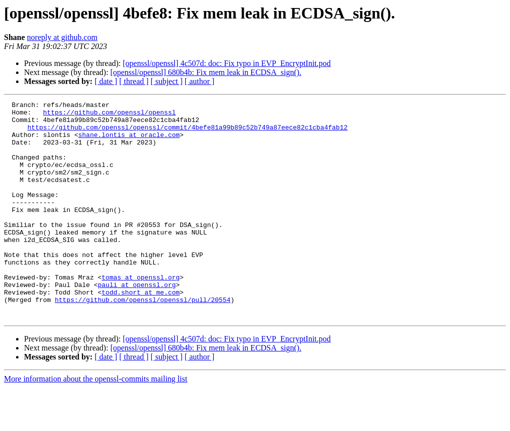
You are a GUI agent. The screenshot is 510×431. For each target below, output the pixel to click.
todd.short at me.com (141, 331)
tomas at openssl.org (141, 313)
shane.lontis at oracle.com (129, 142)
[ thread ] (134, 81)
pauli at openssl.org (137, 322)
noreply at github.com (62, 37)
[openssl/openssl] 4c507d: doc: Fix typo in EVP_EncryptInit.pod (227, 63)
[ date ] (106, 81)
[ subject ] (167, 81)
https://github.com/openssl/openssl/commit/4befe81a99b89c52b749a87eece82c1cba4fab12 (188, 133)
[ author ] (200, 81)
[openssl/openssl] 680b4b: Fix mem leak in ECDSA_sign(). (205, 72)
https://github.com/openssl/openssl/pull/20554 (142, 340)
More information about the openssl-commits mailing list (95, 422)
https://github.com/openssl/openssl (109, 115)
